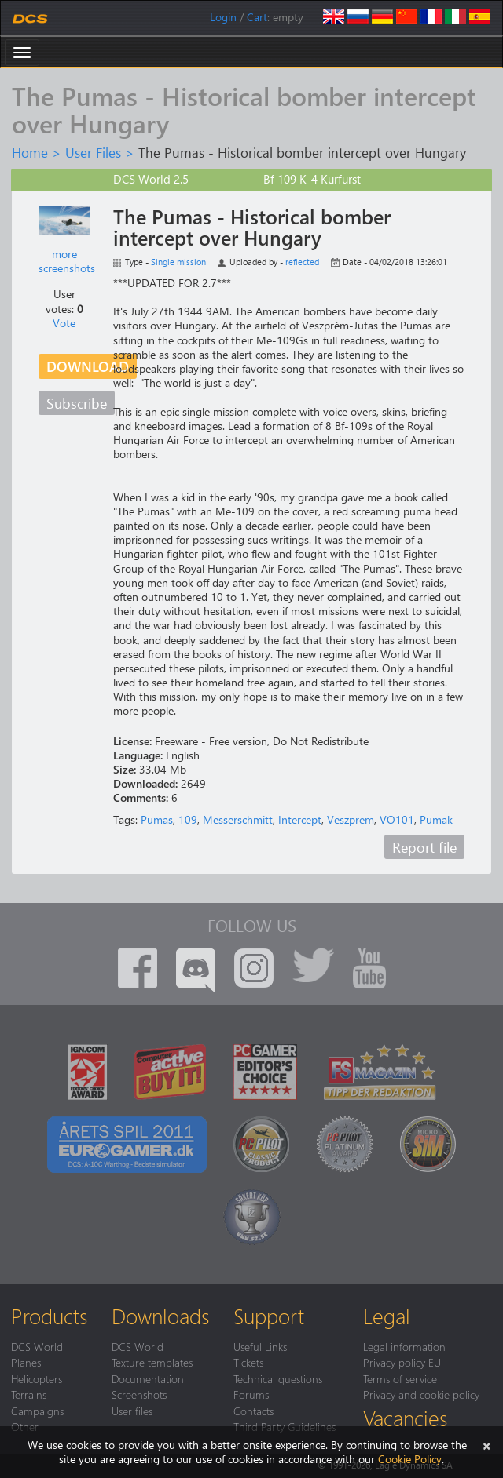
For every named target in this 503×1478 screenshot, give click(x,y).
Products (49, 1315)
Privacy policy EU (402, 1362)
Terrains (28, 1394)
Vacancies (405, 1417)
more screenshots (67, 260)
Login (223, 16)
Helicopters (36, 1378)
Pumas (157, 819)
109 (187, 819)
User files (132, 1410)
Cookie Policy (410, 1458)
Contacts (253, 1410)
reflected (302, 262)
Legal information (404, 1346)
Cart (257, 16)
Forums (251, 1394)
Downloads (160, 1315)
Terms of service (400, 1378)
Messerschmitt (238, 819)
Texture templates (152, 1362)
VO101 (397, 819)
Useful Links (260, 1346)
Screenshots (139, 1394)
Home (30, 152)
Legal (386, 1315)
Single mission (178, 262)
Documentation (148, 1378)
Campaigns (37, 1410)
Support (268, 1315)
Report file (424, 847)
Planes (26, 1362)
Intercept (299, 819)
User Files (93, 152)
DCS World (37, 1346)
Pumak (436, 819)
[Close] (486, 1444)
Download (87, 366)
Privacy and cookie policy (421, 1394)
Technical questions (277, 1378)
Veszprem (350, 819)
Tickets (248, 1362)
